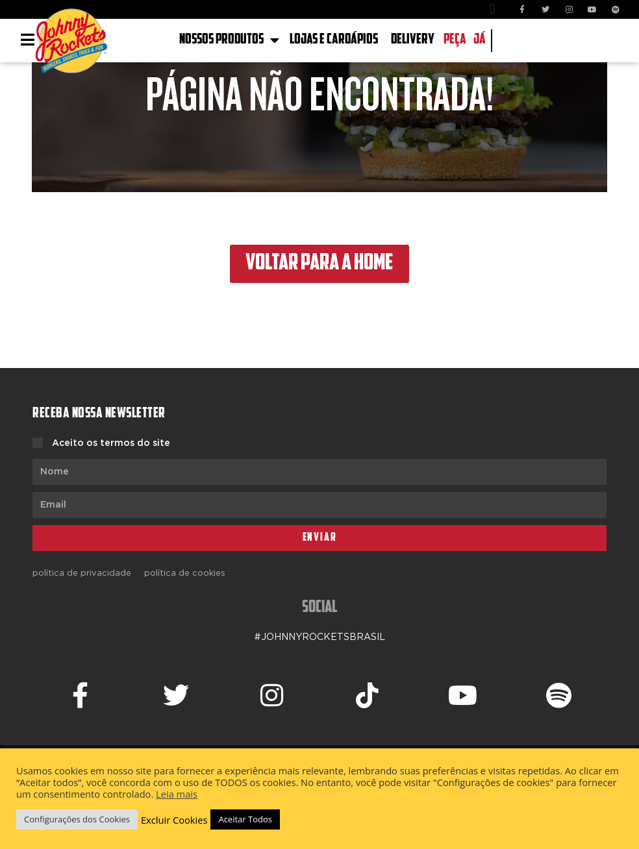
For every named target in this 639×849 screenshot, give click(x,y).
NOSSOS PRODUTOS (229, 40)
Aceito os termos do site (111, 443)
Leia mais (176, 793)
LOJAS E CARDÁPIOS (334, 39)
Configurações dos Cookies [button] (77, 819)
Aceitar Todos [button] (245, 819)
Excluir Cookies (174, 820)
